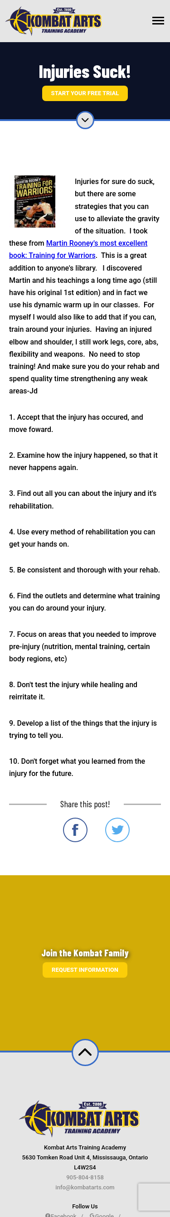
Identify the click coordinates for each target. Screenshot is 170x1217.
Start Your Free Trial (85, 93)
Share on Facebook (75, 830)
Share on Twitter (117, 830)
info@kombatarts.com (84, 1187)
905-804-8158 (85, 1177)
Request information (85, 969)
